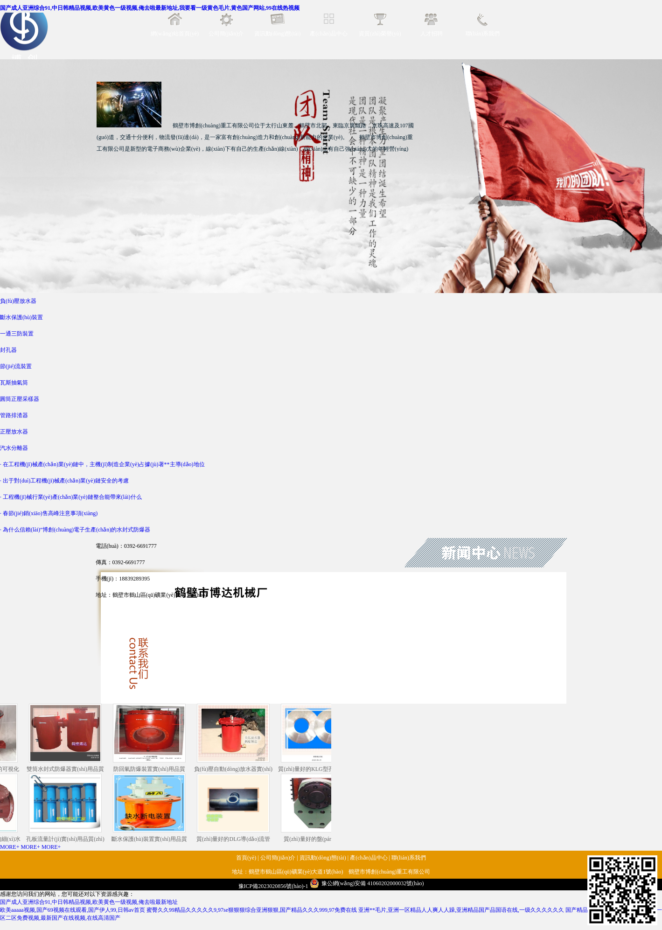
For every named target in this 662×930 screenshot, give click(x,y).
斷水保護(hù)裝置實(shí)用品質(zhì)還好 (151, 809)
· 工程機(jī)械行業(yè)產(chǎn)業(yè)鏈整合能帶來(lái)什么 (71, 497)
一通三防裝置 (17, 333)
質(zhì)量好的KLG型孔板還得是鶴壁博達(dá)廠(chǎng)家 (319, 739)
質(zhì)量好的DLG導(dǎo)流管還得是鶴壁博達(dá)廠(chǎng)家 (235, 809)
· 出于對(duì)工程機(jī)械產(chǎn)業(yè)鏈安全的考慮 (64, 480)
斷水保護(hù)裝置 (21, 317)
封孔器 (8, 350)
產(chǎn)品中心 (328, 33)
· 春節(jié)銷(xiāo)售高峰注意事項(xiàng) (49, 513)
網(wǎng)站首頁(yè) (175, 33)
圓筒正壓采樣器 (19, 399)
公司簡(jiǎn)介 (226, 33)
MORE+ (9, 847)
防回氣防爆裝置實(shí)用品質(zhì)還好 (151, 739)
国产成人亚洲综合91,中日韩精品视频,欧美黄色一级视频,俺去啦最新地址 (89, 902)
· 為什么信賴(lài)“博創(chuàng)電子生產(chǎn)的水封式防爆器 (75, 529)
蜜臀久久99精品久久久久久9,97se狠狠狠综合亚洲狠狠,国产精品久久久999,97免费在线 (251, 910)
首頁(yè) (246, 857)
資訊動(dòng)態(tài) (277, 33)
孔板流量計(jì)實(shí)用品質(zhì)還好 (67, 809)
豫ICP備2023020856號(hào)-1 (273, 886)
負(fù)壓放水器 (18, 301)
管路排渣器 (14, 415)
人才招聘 (431, 33)
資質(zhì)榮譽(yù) (380, 33)
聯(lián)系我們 (483, 33)
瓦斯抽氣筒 (14, 382)
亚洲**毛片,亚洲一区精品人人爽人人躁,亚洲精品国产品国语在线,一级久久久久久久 (461, 910)
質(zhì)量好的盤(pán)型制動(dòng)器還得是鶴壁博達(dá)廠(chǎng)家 (319, 809)
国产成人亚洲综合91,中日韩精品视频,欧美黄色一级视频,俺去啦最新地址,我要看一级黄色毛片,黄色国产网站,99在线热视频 (150, 8)
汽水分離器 (14, 448)
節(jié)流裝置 (16, 366)
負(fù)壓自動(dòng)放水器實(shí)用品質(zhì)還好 (235, 739)
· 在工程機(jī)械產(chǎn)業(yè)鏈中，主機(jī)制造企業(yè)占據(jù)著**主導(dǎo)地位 (102, 464)
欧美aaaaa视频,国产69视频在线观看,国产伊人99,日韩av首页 (72, 910)
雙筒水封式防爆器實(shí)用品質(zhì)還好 (67, 739)
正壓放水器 (14, 431)
